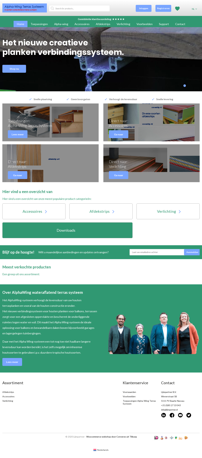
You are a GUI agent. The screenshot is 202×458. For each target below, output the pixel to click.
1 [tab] (184, 85)
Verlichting (123, 24)
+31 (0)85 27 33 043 (171, 405)
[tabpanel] (101, 59)
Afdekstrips (103, 24)
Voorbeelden (145, 24)
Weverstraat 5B (169, 396)
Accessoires (81, 24)
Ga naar (118, 134)
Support (164, 24)
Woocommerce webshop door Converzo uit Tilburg (111, 436)
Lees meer (18, 134)
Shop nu (14, 68)
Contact (180, 24)
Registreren (163, 8)
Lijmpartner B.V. (168, 392)
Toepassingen (39, 24)
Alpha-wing (61, 24)
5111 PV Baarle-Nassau (172, 400)
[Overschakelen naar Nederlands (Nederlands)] (101, 450)
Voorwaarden (129, 392)
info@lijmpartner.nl (169, 409)
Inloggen (143, 8)
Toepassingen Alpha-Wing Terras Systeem (139, 402)
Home (20, 24)
